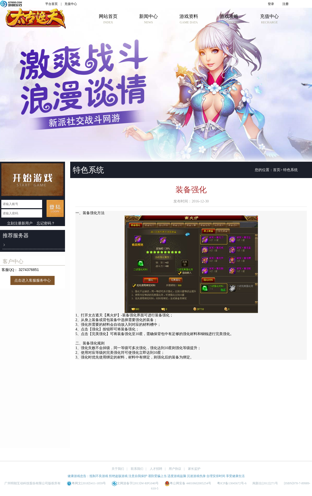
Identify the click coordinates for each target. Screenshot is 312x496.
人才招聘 (156, 469)
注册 (285, 4)
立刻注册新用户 (19, 223)
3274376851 (29, 270)
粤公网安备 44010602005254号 (188, 483)
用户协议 (175, 469)
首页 (276, 170)
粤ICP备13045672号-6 (231, 483)
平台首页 (51, 4)
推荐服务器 (16, 235)
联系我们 (137, 469)
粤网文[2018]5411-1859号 (86, 483)
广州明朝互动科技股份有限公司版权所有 (32, 483)
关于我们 (118, 469)
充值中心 (70, 4)
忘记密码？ (46, 223)
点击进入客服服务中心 (32, 280)
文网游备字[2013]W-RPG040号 (135, 483)
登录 (271, 4)
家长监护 (194, 469)
